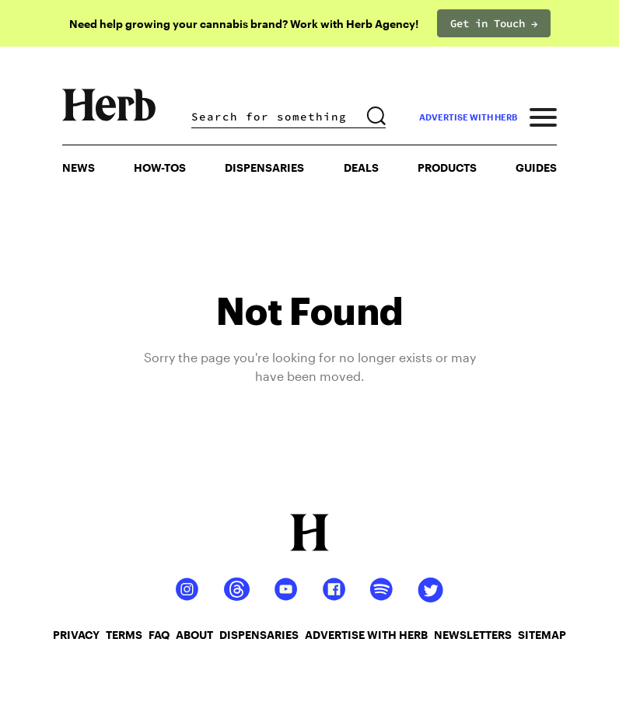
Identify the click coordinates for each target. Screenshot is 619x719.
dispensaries (259, 634)
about (194, 634)
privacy (76, 634)
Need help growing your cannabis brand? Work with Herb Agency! (243, 23)
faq (159, 634)
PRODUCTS (447, 167)
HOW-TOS (160, 167)
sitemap (542, 634)
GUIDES (536, 167)
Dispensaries (264, 167)
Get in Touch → (493, 23)
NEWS (78, 167)
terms (124, 634)
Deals (361, 167)
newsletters (473, 634)
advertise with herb (468, 117)
